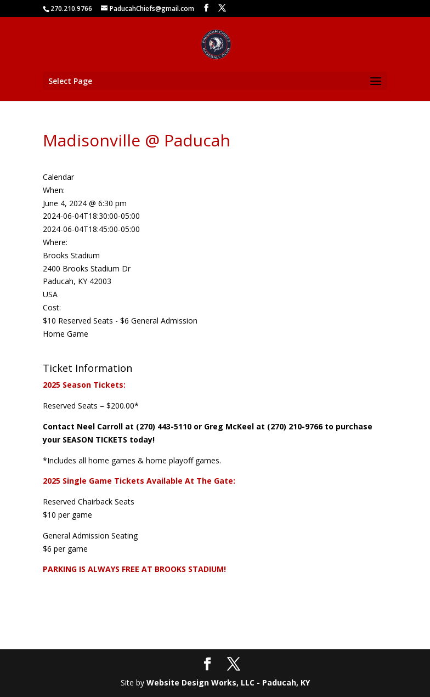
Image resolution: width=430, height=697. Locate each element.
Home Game (65, 333)
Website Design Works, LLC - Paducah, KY (228, 682)
